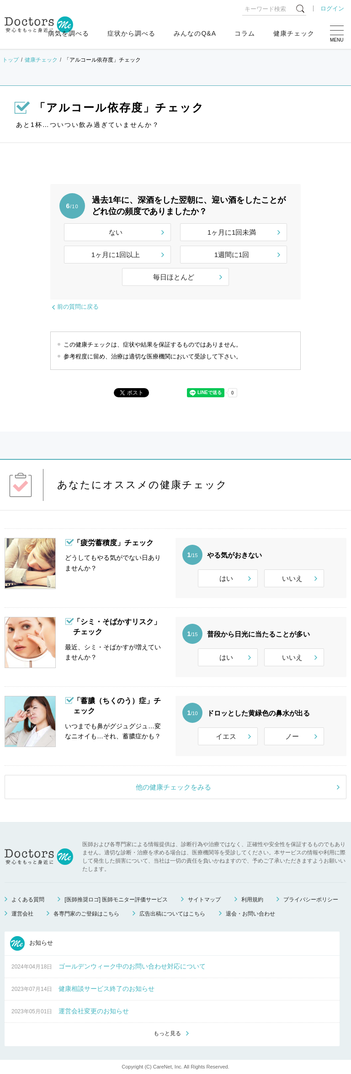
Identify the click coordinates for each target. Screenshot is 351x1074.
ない (115, 232)
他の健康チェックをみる (173, 787)
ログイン (332, 8)
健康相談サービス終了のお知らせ (106, 988)
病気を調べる (68, 33)
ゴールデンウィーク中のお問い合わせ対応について (132, 966)
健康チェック (293, 33)
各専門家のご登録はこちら (86, 914)
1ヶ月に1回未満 (231, 232)
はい (226, 578)
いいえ (292, 578)
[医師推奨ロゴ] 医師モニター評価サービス (116, 899)
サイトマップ (204, 899)
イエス (226, 736)
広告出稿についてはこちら (172, 914)
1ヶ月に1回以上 (115, 254)
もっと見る (167, 1033)
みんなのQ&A (195, 33)
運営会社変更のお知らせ (93, 1011)
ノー (292, 736)
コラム (244, 33)
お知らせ (31, 943)
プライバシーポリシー (310, 899)
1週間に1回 (232, 254)
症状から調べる (131, 33)
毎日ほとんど (173, 277)
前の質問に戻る (78, 306)
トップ (10, 60)
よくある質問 (27, 899)
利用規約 (252, 899)
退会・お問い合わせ (250, 914)
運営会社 (22, 914)
